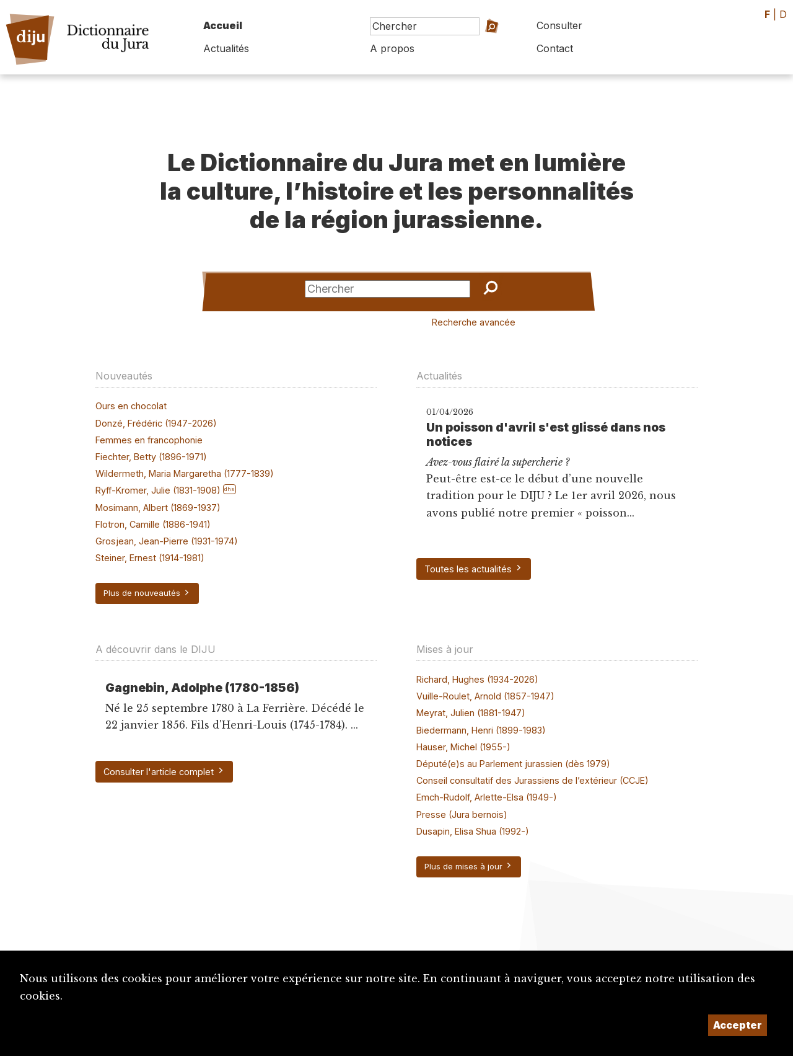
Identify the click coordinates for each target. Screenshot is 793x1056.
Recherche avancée (473, 322)
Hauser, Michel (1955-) (463, 747)
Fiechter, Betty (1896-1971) (151, 456)
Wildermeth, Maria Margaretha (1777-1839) (184, 473)
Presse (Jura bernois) (461, 814)
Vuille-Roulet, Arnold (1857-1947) (485, 696)
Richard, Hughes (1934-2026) (477, 679)
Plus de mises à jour (468, 866)
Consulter (559, 25)
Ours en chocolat (131, 406)
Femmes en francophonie (149, 440)
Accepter (737, 1025)
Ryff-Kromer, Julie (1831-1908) (158, 490)
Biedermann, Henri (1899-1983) (481, 730)
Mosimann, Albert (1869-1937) (158, 507)
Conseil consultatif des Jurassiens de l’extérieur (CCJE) (532, 780)
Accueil (222, 25)
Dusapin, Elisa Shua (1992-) (472, 831)
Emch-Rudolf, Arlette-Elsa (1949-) (486, 797)
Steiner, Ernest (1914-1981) (149, 557)
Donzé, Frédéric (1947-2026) (156, 423)
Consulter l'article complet (164, 771)
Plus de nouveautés (147, 593)
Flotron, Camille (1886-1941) (153, 524)
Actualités (226, 48)
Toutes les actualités (473, 568)
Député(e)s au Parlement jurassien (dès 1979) (513, 763)
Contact (555, 48)
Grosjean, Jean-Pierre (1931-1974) (166, 541)
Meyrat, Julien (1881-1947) (470, 713)
